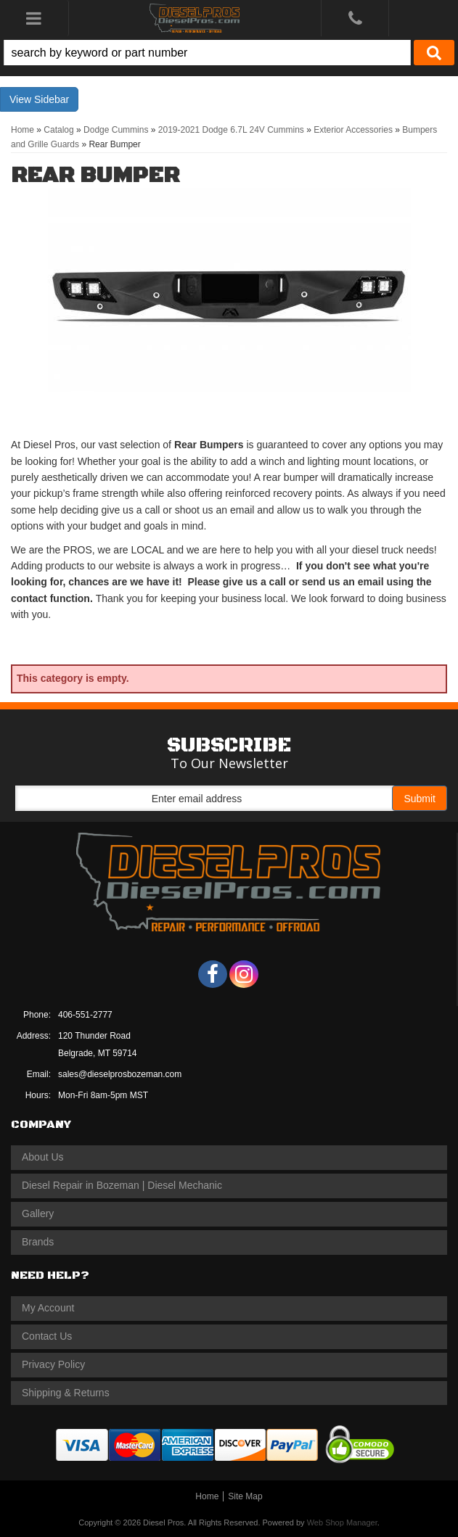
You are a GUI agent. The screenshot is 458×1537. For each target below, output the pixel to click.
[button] (229, 52)
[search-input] (207, 52)
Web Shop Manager (342, 1522)
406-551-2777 (85, 1015)
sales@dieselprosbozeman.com (119, 1074)
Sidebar (51, 99)
